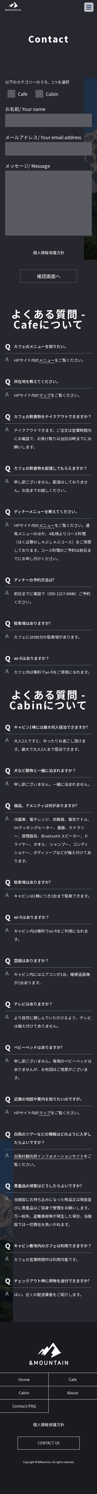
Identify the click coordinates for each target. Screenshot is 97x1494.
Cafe (73, 1379)
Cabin (24, 1392)
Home (24, 1379)
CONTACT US (48, 1443)
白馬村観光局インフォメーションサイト (49, 1156)
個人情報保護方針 (48, 252)
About (72, 1392)
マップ (45, 395)
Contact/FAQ (24, 1406)
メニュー (47, 360)
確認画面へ (48, 276)
